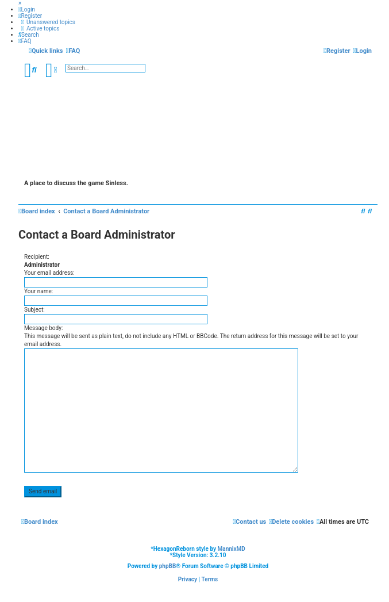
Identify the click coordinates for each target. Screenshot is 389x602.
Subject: (34, 309)
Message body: (43, 328)
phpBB (167, 566)
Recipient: (36, 257)
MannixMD (231, 549)
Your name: (38, 291)
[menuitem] (26, 9)
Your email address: (49, 273)
